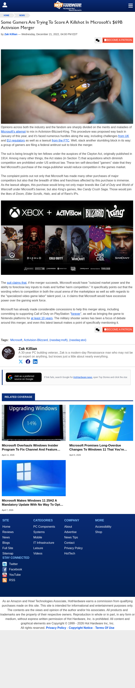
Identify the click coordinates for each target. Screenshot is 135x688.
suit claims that (16, 282)
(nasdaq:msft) (58, 340)
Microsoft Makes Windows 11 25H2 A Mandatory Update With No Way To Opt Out (31, 503)
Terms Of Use (104, 627)
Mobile (37, 537)
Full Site (7, 548)
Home (6, 526)
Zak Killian (28, 349)
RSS (12, 580)
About (68, 526)
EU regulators (16, 140)
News (22, 15)
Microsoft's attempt (13, 131)
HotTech (69, 553)
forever (75, 313)
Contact (69, 542)
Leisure (38, 548)
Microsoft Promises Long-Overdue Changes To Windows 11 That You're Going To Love (96, 448)
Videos (37, 553)
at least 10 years (42, 318)
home (6, 15)
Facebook (15, 569)
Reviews (8, 532)
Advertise (70, 532)
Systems (39, 532)
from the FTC (60, 140)
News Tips (71, 537)
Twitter (13, 564)
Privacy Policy (73, 548)
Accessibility (103, 526)
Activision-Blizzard (36, 340)
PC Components (44, 526)
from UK (123, 136)
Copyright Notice (81, 627)
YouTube (15, 574)
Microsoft (16, 340)
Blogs (6, 542)
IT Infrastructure (43, 542)
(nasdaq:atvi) (77, 340)
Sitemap (7, 553)
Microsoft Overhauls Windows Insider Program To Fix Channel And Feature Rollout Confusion (30, 448)
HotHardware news (82, 377)
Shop (98, 532)
